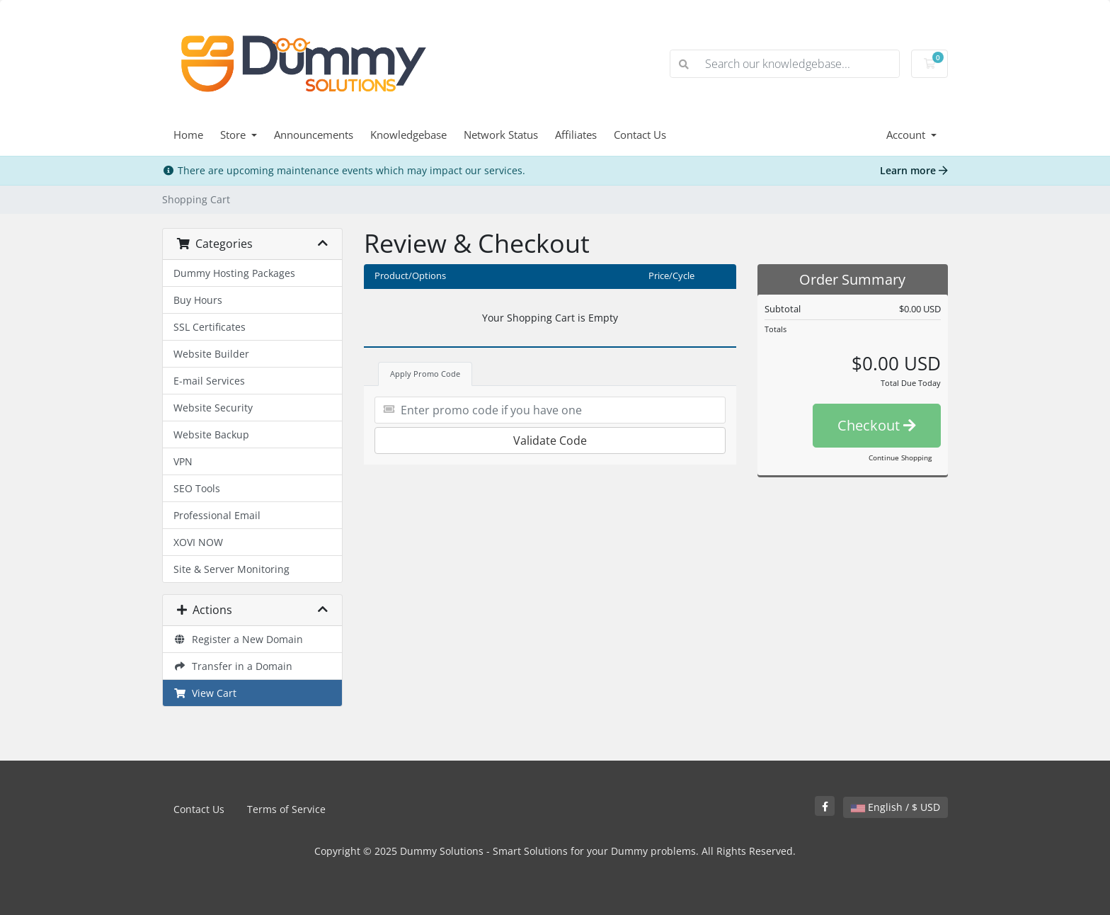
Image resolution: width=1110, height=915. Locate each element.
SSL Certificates (209, 327)
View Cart (204, 693)
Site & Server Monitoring (231, 569)
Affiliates (576, 134)
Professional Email (217, 515)
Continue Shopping (900, 457)
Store (234, 134)
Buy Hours (197, 300)
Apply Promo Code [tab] (425, 373)
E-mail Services (209, 380)
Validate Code (550, 440)
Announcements (313, 134)
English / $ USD (895, 807)
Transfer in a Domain (232, 666)
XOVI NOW (198, 542)
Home (188, 134)
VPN (183, 461)
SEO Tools (196, 488)
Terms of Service (286, 809)
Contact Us (640, 134)
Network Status (501, 134)
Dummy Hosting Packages (234, 273)
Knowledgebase (408, 134)
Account (907, 134)
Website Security (213, 407)
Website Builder (211, 353)
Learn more (914, 170)
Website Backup (211, 434)
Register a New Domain (238, 639)
